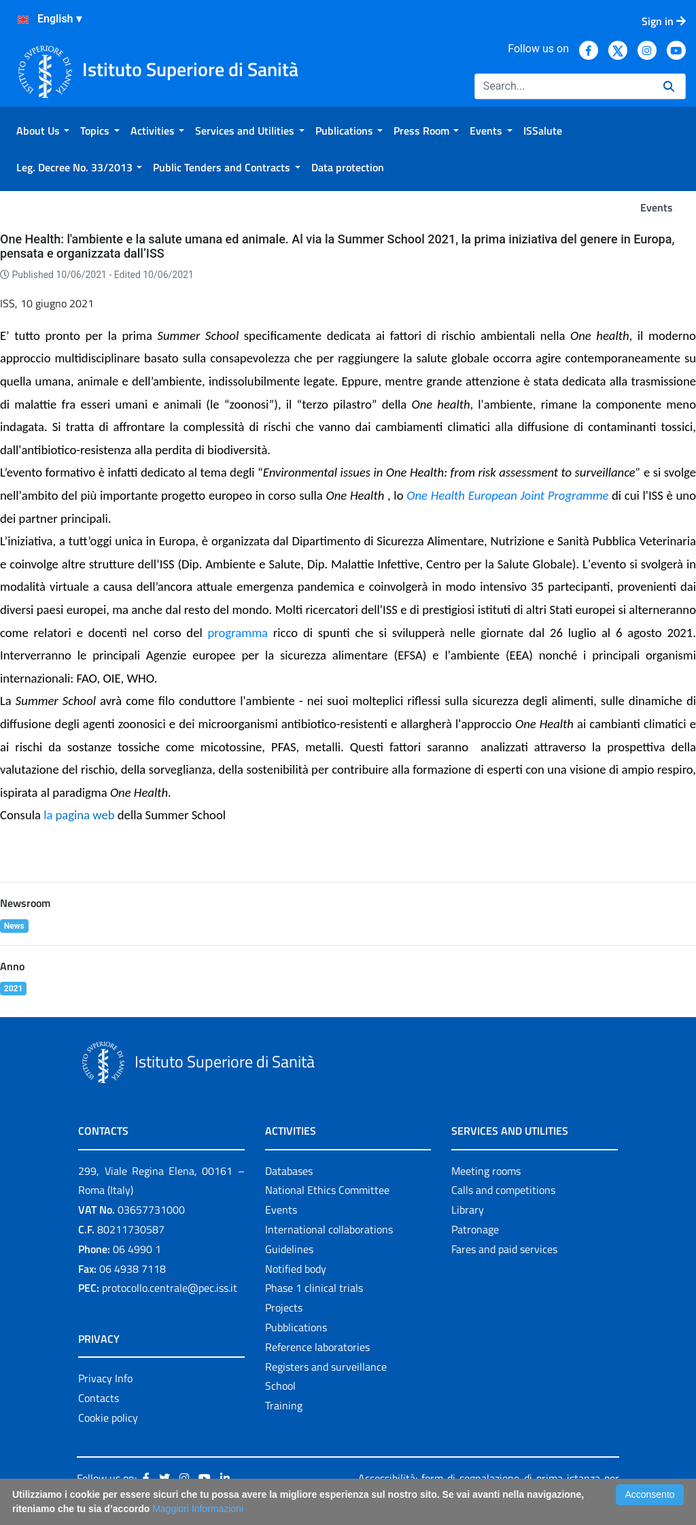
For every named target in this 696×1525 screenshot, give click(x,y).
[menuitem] (43, 130)
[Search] (563, 86)
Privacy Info (105, 1378)
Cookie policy (108, 1417)
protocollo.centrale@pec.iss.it (169, 1288)
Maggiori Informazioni (197, 1508)
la (79, 815)
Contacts (98, 1398)
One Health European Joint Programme (507, 495)
